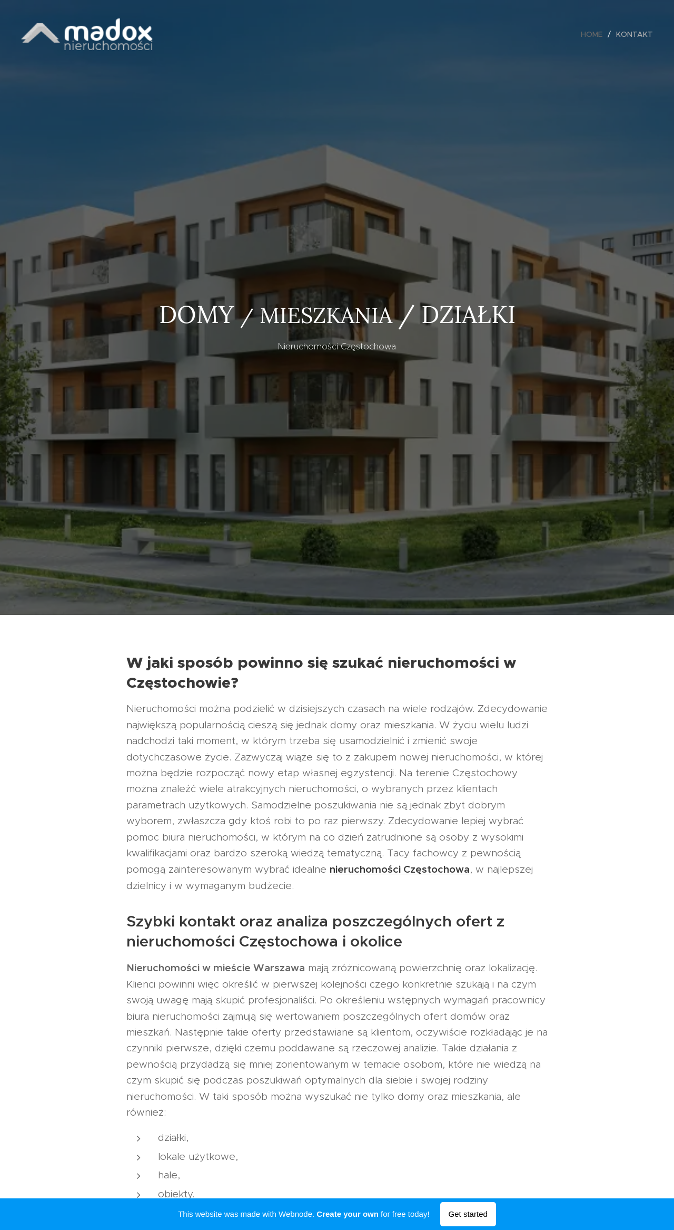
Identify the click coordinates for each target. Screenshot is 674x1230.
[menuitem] (594, 34)
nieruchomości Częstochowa (400, 869)
